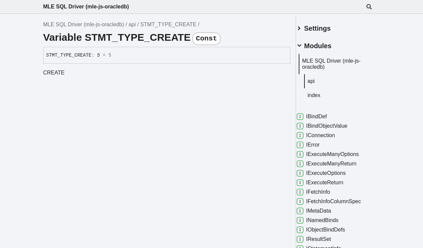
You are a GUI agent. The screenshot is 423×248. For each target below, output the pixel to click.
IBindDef (320, 114)
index (322, 92)
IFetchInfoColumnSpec (337, 198)
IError (316, 142)
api (132, 24)
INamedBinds (326, 217)
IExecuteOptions (329, 170)
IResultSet (322, 236)
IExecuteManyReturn (334, 161)
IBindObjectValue (330, 123)
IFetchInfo (321, 189)
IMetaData (322, 208)
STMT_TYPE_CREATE (168, 24)
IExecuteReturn (328, 180)
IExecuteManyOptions (336, 151)
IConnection (324, 132)
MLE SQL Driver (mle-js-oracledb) (86, 6)
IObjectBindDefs (329, 227)
